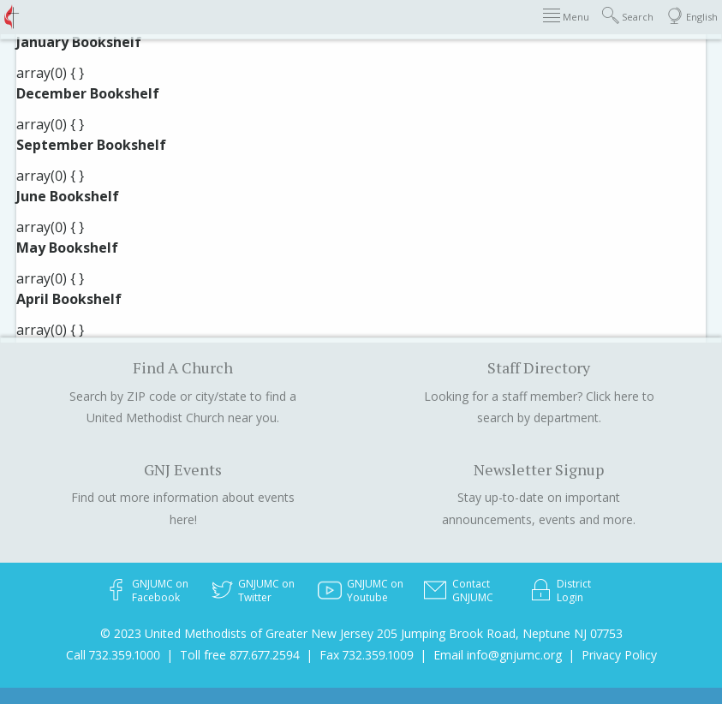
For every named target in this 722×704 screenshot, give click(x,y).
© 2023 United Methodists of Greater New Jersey (236, 633)
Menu (566, 16)
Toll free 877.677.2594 (240, 655)
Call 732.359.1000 (113, 655)
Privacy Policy (619, 655)
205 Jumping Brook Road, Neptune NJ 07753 (500, 633)
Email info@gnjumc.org (497, 655)
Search (627, 16)
